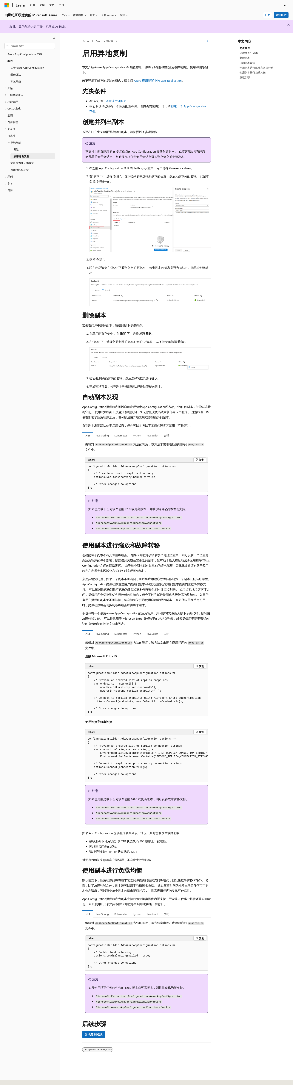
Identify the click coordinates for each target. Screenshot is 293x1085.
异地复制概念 (94, 1034)
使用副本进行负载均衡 (253, 72)
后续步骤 (245, 77)
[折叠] (54, 38)
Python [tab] (137, 435)
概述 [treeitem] (16, 149)
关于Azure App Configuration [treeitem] (27, 67)
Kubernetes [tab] (120, 435)
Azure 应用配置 (104, 41)
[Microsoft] (6, 5)
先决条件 (245, 48)
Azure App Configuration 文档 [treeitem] (24, 54)
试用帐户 (281, 15)
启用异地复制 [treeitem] (21, 156)
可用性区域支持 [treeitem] (19, 170)
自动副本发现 (247, 63)
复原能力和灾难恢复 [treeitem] (22, 163)
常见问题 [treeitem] (15, 81)
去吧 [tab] (166, 435)
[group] (146, 758)
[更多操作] (207, 41)
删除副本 (245, 58)
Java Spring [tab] (102, 435)
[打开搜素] (285, 5)
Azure (86, 41)
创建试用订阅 (114, 101)
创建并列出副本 (249, 53)
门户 (267, 15)
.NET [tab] (87, 435)
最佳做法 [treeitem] (15, 74)
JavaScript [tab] (152, 435)
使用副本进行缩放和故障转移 (257, 67)
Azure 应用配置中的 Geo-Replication (158, 80)
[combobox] (29, 46)
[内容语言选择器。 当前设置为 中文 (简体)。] (14, 1079)
